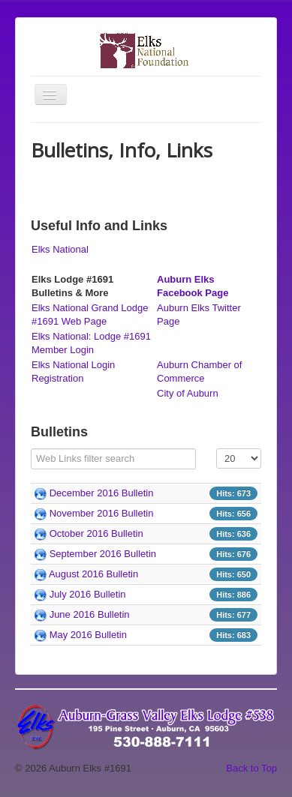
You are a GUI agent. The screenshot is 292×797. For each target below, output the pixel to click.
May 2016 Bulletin (88, 634)
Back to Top (251, 768)
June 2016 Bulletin (90, 614)
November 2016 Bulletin (102, 513)
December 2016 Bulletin (102, 493)
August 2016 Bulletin (93, 574)
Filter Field (31, 448)
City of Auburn (187, 393)
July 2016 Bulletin (88, 594)
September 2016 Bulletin (103, 553)
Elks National (60, 249)
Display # (216, 448)
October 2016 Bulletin (96, 533)
